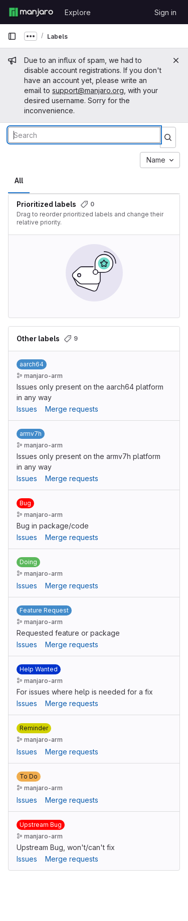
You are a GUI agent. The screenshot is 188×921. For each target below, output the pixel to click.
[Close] (176, 60)
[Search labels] (84, 135)
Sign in (165, 12)
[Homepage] (31, 12)
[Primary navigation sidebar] (12, 36)
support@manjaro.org (88, 90)
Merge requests (71, 409)
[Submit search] (168, 137)
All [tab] (19, 180)
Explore (78, 12)
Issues (27, 409)
